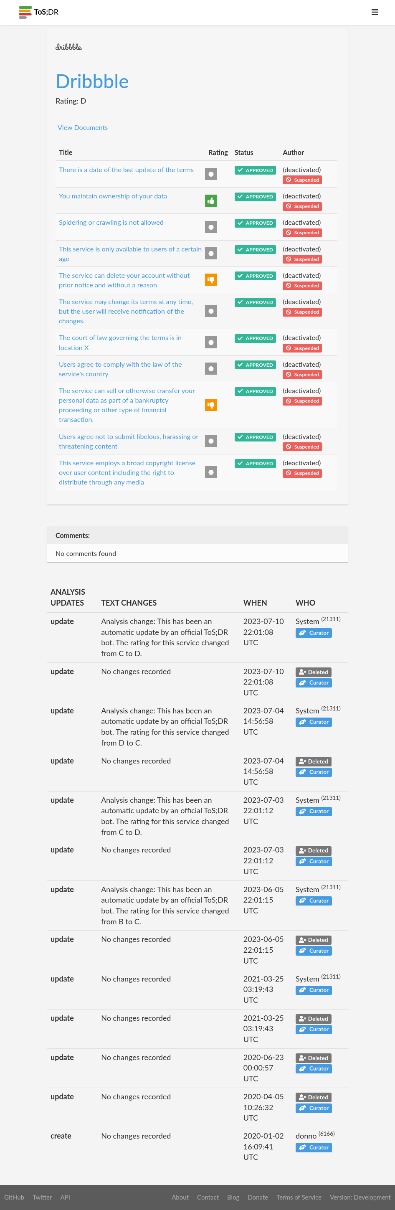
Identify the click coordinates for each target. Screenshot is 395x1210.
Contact (208, 1197)
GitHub (14, 1197)
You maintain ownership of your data (113, 196)
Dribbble (92, 80)
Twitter (42, 1197)
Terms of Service (299, 1197)
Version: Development (360, 1197)
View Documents (83, 127)
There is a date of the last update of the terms (126, 169)
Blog (233, 1197)
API (65, 1197)
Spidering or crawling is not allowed (111, 222)
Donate (258, 1197)
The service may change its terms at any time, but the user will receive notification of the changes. (126, 311)
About (180, 1197)
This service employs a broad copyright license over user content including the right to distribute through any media (127, 472)
